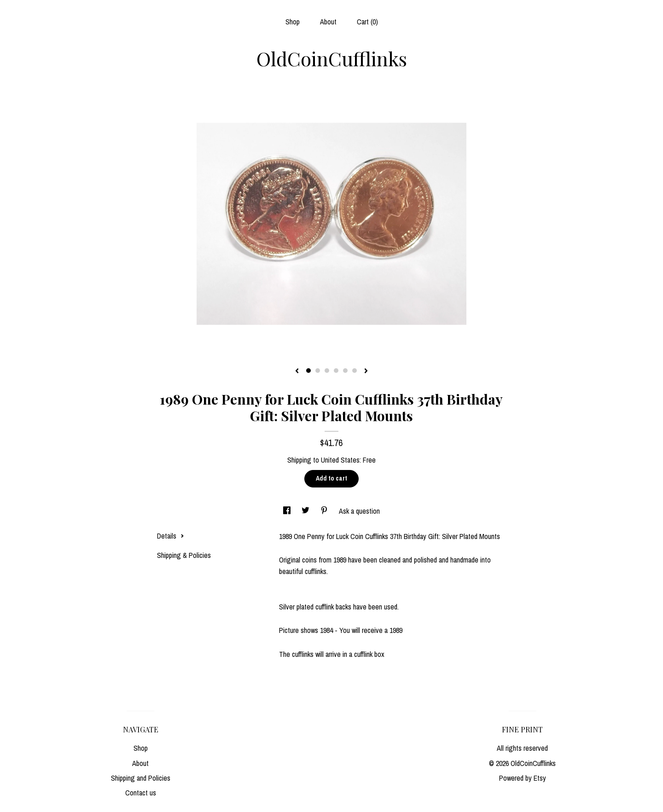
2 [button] (317, 370)
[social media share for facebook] (287, 511)
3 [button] (327, 370)
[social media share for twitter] (306, 511)
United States (340, 460)
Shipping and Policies (140, 778)
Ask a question (359, 511)
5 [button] (345, 370)
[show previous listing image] (297, 371)
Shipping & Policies (184, 555)
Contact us (140, 793)
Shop (292, 22)
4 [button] (336, 370)
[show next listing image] (366, 371)
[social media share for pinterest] (325, 511)
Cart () (367, 22)
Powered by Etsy (522, 778)
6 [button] (354, 370)
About (328, 22)
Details (170, 536)
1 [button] (308, 370)
